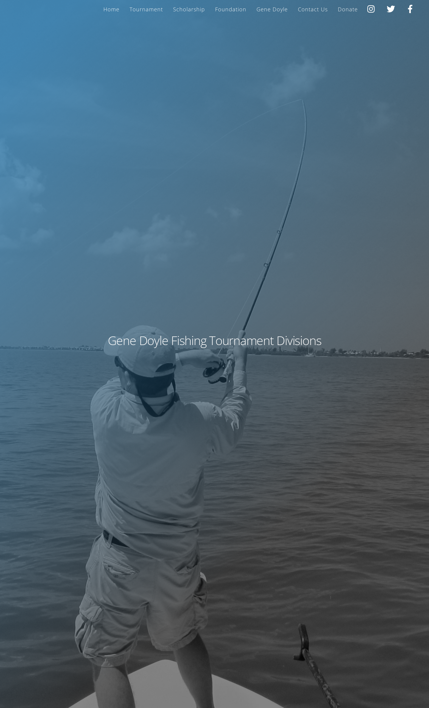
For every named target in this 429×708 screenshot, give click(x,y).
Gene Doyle (272, 9)
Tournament (146, 9)
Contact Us (313, 9)
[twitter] (392, 8)
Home (111, 9)
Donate (348, 9)
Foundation (230, 9)
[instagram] (372, 8)
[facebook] (411, 8)
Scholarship (189, 9)
